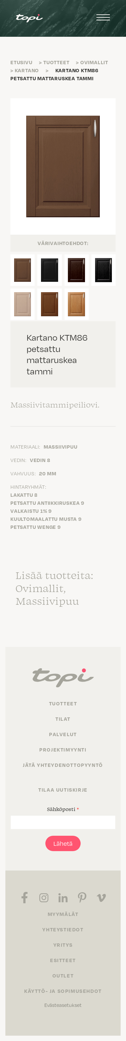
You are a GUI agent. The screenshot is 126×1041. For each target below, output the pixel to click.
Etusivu (21, 62)
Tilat (63, 719)
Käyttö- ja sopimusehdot (63, 991)
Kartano (27, 70)
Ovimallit (94, 62)
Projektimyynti (62, 749)
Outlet (63, 975)
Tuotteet (56, 62)
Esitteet (63, 960)
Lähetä (63, 843)
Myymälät (63, 914)
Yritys (63, 945)
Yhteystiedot (62, 929)
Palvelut (63, 734)
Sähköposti (63, 809)
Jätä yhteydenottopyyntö (63, 765)
